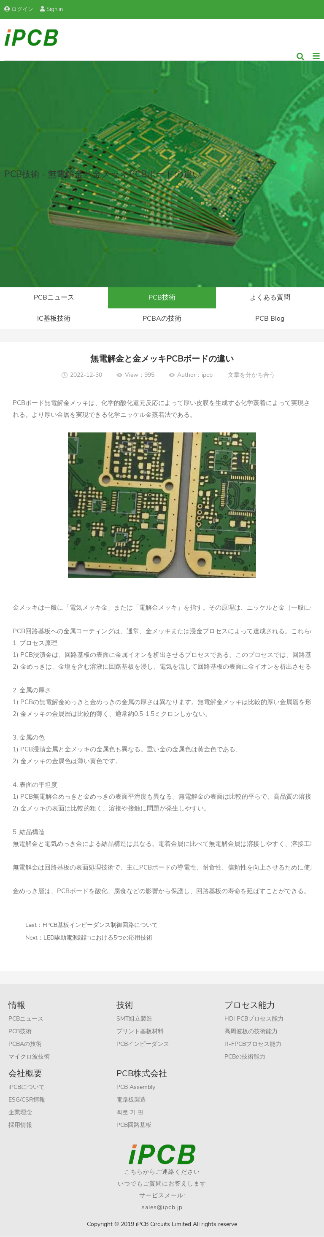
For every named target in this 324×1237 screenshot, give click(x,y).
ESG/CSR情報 (26, 1100)
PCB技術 (162, 297)
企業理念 (20, 1113)
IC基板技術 (53, 319)
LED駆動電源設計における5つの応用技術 (97, 938)
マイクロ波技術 (29, 1057)
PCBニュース (54, 297)
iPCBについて (26, 1087)
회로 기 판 (129, 1113)
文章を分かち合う (251, 375)
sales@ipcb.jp (162, 1208)
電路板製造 (131, 1100)
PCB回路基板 (133, 1125)
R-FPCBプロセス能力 (252, 1044)
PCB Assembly (135, 1087)
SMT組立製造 (134, 1019)
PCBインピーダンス (142, 1044)
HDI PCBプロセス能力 (254, 1019)
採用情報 (20, 1125)
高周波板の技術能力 (251, 1032)
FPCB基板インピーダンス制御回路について (100, 925)
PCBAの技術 (162, 319)
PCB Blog (269, 319)
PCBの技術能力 (244, 1057)
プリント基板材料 (140, 1032)
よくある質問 (270, 297)
